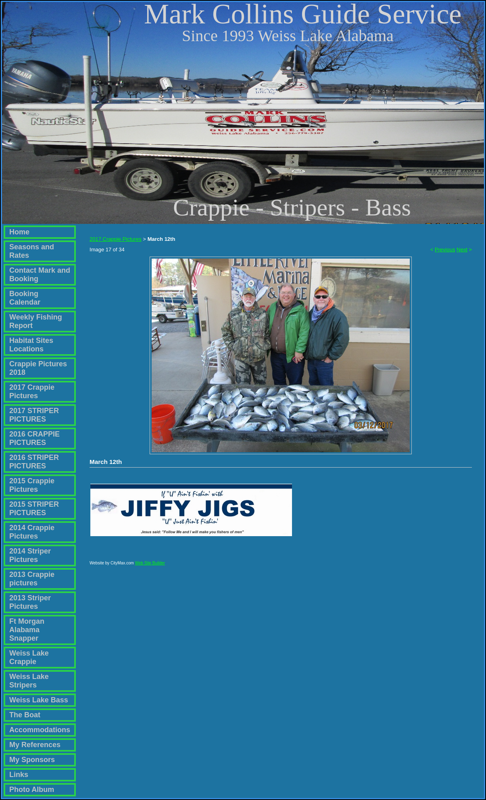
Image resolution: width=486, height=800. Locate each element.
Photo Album (31, 789)
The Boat (24, 715)
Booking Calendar (24, 298)
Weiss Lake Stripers (29, 681)
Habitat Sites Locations (31, 344)
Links (18, 775)
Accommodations (39, 730)
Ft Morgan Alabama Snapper (26, 629)
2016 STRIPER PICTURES (34, 461)
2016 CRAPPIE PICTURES (34, 438)
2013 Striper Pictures (30, 602)
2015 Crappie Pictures (31, 485)
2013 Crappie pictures (31, 578)
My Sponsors (32, 760)
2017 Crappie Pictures (31, 391)
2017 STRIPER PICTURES (34, 415)
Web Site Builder (150, 566)
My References (34, 745)
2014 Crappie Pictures (31, 532)
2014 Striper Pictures (30, 555)
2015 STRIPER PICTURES (34, 508)
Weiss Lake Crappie (29, 657)
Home (19, 232)
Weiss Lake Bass (38, 700)
